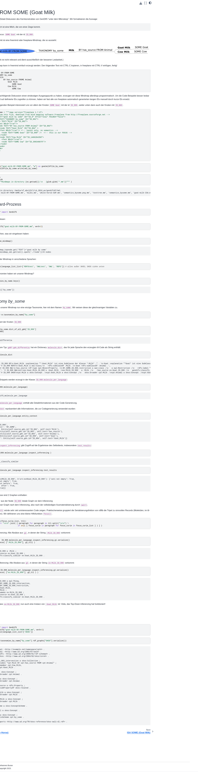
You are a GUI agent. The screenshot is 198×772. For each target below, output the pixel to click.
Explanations (17, 53)
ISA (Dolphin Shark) (22, 33)
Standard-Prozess (165, 8)
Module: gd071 (20, 49)
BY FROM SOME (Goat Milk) (26, 41)
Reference (16, 29)
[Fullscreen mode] (145, 3)
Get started (16, 25)
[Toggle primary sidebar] (49, 3)
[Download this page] (140, 3)
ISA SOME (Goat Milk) (23, 45)
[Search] (26, 13)
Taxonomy (165, 11)
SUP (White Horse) (21, 37)
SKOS (159, 15)
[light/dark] (150, 3)
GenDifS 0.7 (17, 20)
